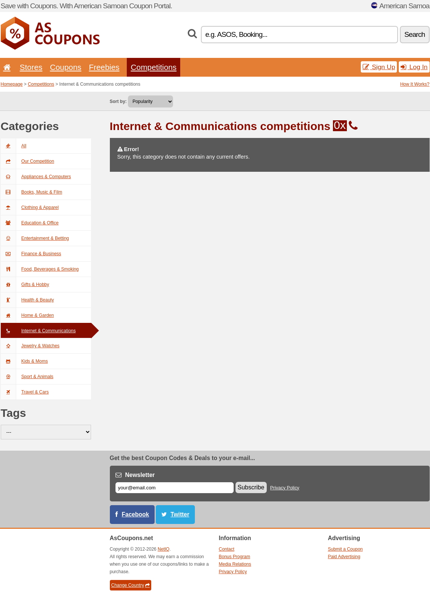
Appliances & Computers (36, 176)
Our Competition (27, 161)
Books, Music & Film (31, 192)
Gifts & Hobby (25, 284)
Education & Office (30, 222)
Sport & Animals (27, 376)
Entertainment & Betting (35, 238)
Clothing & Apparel (30, 207)
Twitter (179, 514)
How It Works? (415, 84)
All (13, 145)
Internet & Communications (38, 330)
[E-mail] (174, 487)
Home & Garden (27, 315)
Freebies (104, 67)
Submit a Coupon (345, 549)
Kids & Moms (24, 361)
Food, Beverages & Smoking (40, 269)
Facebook (135, 514)
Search (414, 34)
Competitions (153, 67)
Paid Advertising (344, 556)
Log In (414, 67)
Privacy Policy (284, 488)
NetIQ (163, 549)
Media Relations (235, 564)
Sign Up (379, 67)
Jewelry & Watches (30, 345)
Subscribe (251, 487)
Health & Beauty (27, 299)
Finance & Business (31, 253)
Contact (226, 549)
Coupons (66, 67)
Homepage (12, 84)
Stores (31, 67)
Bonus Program (234, 556)
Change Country (130, 585)
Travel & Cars (25, 392)
